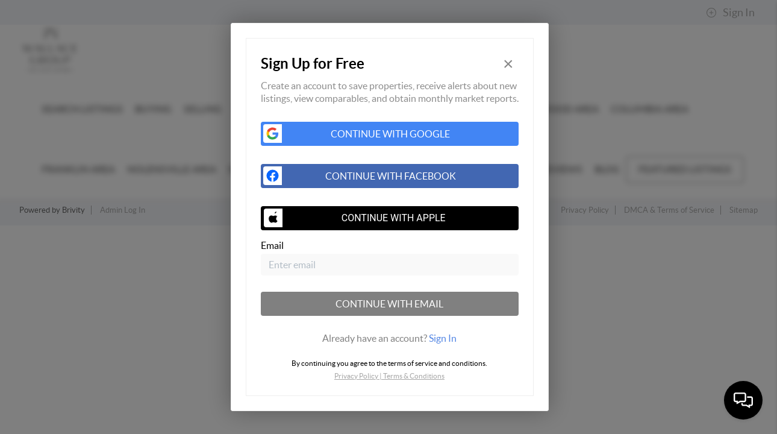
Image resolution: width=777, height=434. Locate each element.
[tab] (390, 338)
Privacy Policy (356, 376)
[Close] (508, 63)
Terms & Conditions (414, 376)
